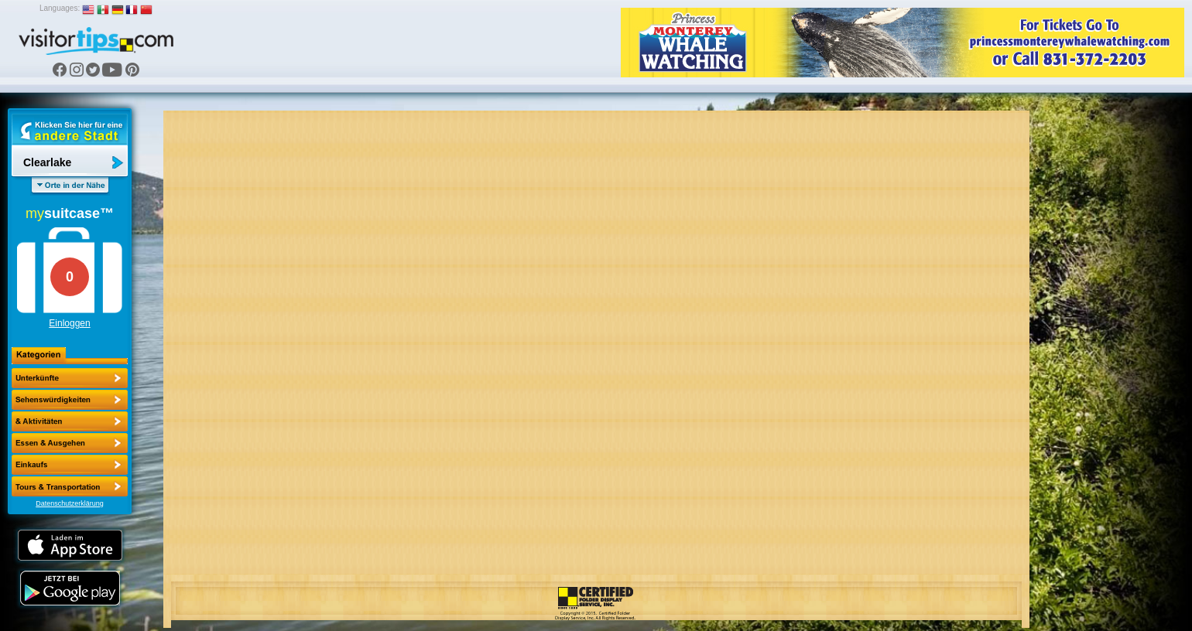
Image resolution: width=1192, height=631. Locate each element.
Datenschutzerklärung (70, 503)
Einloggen (69, 323)
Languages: (59, 8)
